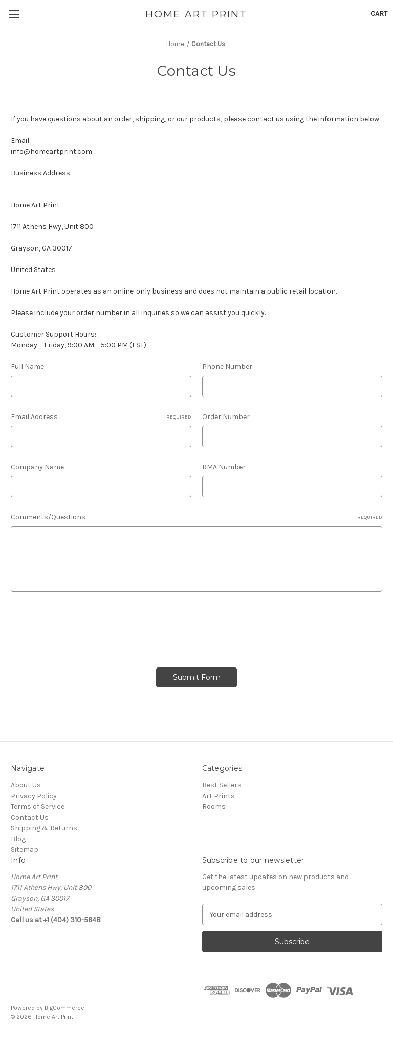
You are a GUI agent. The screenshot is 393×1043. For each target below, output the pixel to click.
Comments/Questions (196, 517)
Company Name (37, 467)
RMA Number (224, 467)
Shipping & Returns (44, 828)
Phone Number (227, 366)
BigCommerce (64, 1007)
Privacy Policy (34, 795)
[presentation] (88, 626)
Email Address (101, 417)
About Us (26, 785)
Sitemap (24, 849)
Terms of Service (37, 806)
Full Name (27, 366)
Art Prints (218, 795)
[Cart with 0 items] (379, 13)
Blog (18, 839)
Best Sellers (222, 785)
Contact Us (30, 817)
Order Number (226, 416)
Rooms (214, 806)
